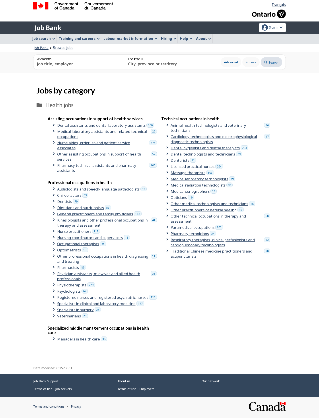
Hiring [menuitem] (168, 38)
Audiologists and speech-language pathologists (102, 189)
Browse (251, 62)
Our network (211, 381)
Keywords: (45, 59)
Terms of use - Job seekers (52, 389)
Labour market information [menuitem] (130, 38)
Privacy (76, 406)
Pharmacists (71, 267)
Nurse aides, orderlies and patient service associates (107, 145)
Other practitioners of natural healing (207, 209)
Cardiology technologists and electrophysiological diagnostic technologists (220, 139)
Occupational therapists (81, 243)
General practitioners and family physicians (99, 213)
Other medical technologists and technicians (213, 203)
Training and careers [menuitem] (79, 38)
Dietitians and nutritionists (84, 207)
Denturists (183, 160)
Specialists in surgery (79, 309)
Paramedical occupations (197, 227)
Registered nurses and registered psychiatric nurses (107, 297)
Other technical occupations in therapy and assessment (220, 219)
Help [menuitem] (186, 38)
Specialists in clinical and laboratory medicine (100, 303)
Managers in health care (82, 339)
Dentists (68, 201)
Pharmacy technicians (193, 233)
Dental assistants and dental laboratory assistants (105, 125)
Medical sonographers (194, 191)
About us (123, 381)
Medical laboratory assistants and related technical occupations (107, 134)
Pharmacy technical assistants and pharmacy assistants (107, 168)
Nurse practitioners (78, 231)
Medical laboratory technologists (203, 178)
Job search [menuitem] (43, 38)
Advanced (231, 62)
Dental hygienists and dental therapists (209, 147)
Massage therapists (192, 172)
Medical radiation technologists (202, 185)
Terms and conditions (48, 406)
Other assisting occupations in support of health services (107, 157)
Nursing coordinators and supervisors (93, 237)
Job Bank (47, 27)
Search (271, 62)
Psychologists (72, 291)
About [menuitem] (203, 38)
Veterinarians (72, 316)
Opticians (182, 197)
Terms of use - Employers (135, 389)
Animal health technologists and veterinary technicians (220, 128)
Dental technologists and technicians (206, 154)
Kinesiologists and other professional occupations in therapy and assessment (107, 223)
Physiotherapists (76, 285)
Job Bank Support (45, 381)
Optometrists (72, 250)
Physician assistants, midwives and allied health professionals (107, 276)
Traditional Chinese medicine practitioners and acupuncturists (220, 254)
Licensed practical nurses (197, 166)
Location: (135, 59)
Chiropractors (72, 195)
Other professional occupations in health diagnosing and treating (107, 259)
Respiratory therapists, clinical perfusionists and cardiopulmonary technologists (220, 242)
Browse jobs (63, 47)
